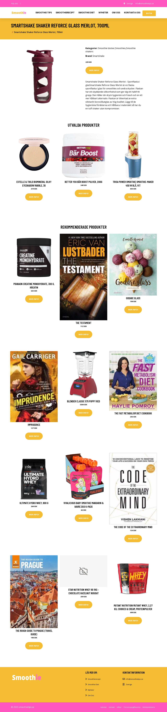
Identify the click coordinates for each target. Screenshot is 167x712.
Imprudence (34, 424)
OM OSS (116, 12)
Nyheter (91, 690)
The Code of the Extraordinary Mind (133, 527)
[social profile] (20, 3)
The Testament (83, 322)
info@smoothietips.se (144, 3)
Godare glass (133, 298)
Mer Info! (94, 70)
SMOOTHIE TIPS (43, 12)
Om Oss (91, 695)
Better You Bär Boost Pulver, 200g (83, 181)
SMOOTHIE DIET (86, 12)
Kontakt (112, 707)
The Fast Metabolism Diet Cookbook (133, 413)
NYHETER (103, 12)
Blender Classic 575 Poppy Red (83, 401)
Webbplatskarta (148, 707)
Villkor (119, 707)
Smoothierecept (94, 679)
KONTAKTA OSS (132, 12)
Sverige (130, 3)
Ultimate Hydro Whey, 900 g (34, 503)
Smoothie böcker (106, 48)
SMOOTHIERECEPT (65, 12)
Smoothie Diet (93, 684)
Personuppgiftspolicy (132, 707)
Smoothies (120, 48)
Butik (149, 13)
